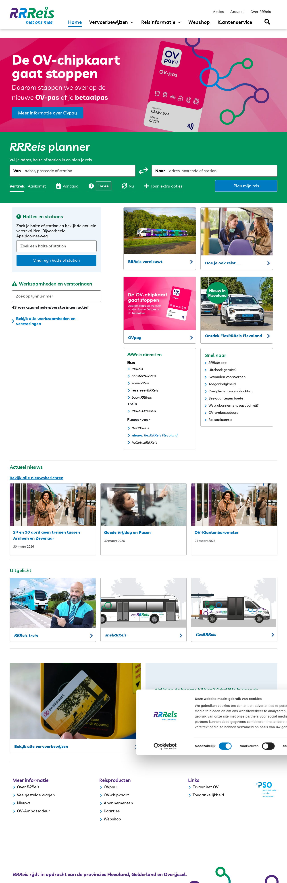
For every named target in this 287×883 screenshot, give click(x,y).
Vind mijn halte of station (56, 260)
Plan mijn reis (246, 185)
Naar (160, 170)
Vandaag (67, 186)
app (223, 362)
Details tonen (241, 874)
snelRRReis (140, 383)
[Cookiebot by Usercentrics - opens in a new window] (28, 874)
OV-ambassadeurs (223, 412)
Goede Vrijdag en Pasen (127, 532)
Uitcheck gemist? (222, 369)
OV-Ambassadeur (33, 811)
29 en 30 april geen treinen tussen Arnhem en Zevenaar (46, 535)
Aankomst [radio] (37, 186)
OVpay (110, 786)
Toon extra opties (163, 186)
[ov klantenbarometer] (234, 504)
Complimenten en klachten (230, 391)
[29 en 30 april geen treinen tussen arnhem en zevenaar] (53, 504)
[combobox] (25, 170)
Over (21, 786)
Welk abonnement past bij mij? (233, 405)
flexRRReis (140, 428)
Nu (128, 186)
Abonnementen (118, 803)
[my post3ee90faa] (144, 504)
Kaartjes (112, 811)
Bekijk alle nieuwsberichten (36, 477)
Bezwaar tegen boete (225, 398)
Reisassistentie (220, 419)
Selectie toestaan (250, 842)
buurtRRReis (142, 397)
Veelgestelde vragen (36, 794)
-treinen (149, 411)
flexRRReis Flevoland (160, 435)
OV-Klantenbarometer (217, 532)
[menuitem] (218, 11)
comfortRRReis (144, 376)
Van (17, 170)
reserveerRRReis (145, 390)
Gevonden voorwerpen (226, 377)
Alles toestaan (249, 828)
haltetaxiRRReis (144, 442)
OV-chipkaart (116, 794)
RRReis (137, 369)
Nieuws (23, 803)
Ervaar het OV (205, 786)
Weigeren (249, 854)
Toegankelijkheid (222, 384)
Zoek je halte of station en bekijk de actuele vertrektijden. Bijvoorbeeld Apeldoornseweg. (56, 231)
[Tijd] (103, 185)
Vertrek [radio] (17, 186)
